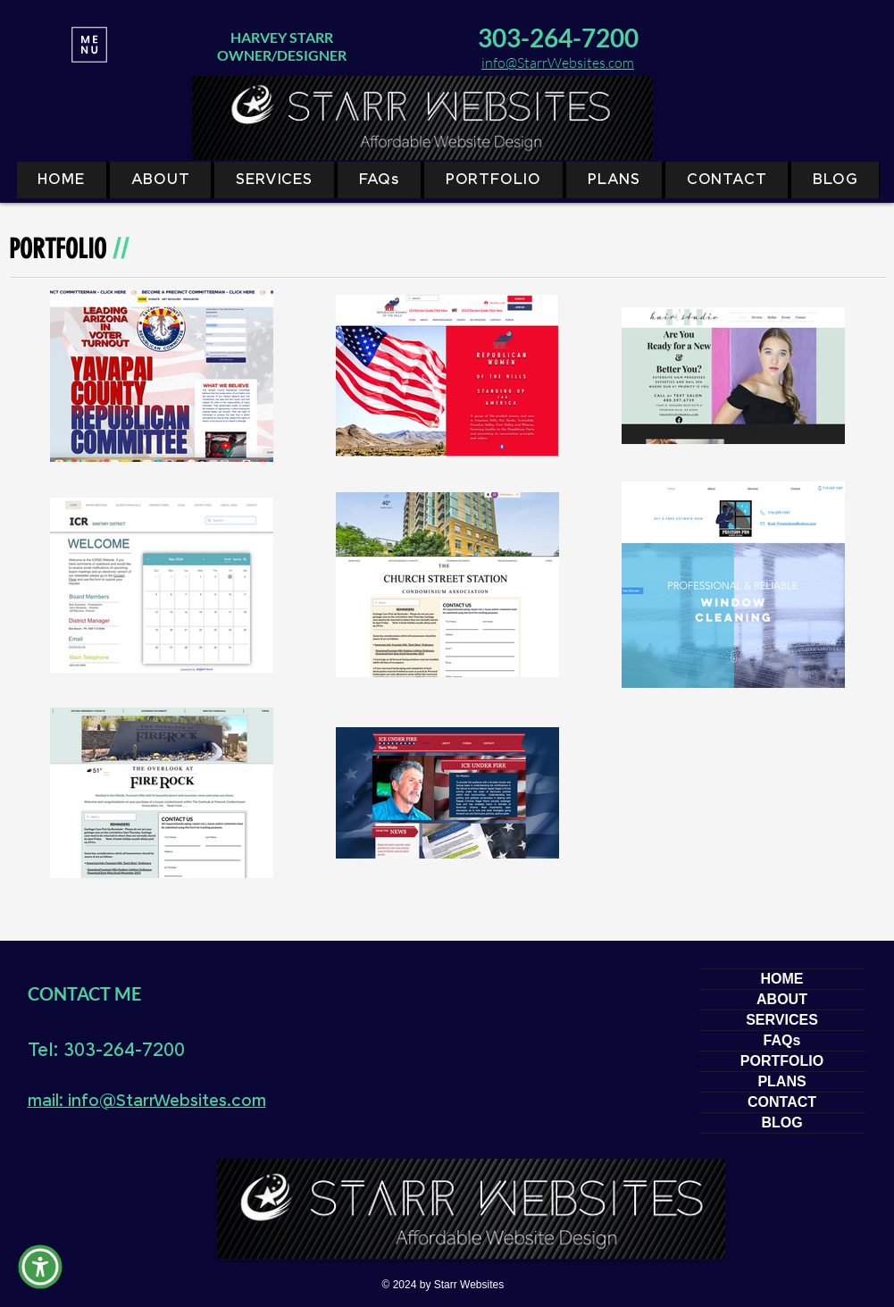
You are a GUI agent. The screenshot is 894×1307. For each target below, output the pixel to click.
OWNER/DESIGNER (282, 54)
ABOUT (781, 999)
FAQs (782, 1040)
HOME (782, 978)
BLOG (781, 1122)
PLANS (781, 1081)
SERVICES (782, 1019)
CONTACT (782, 1102)
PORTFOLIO (781, 1060)
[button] (40, 1266)
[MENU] (89, 45)
